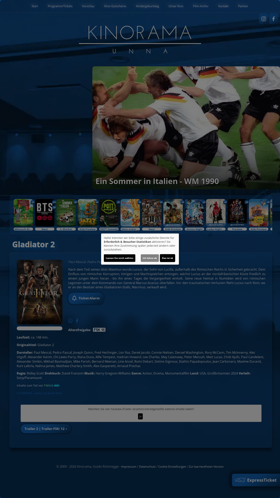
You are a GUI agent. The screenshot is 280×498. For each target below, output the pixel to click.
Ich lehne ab (150, 258)
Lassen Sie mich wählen (119, 258)
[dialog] (140, 249)
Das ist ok (167, 258)
